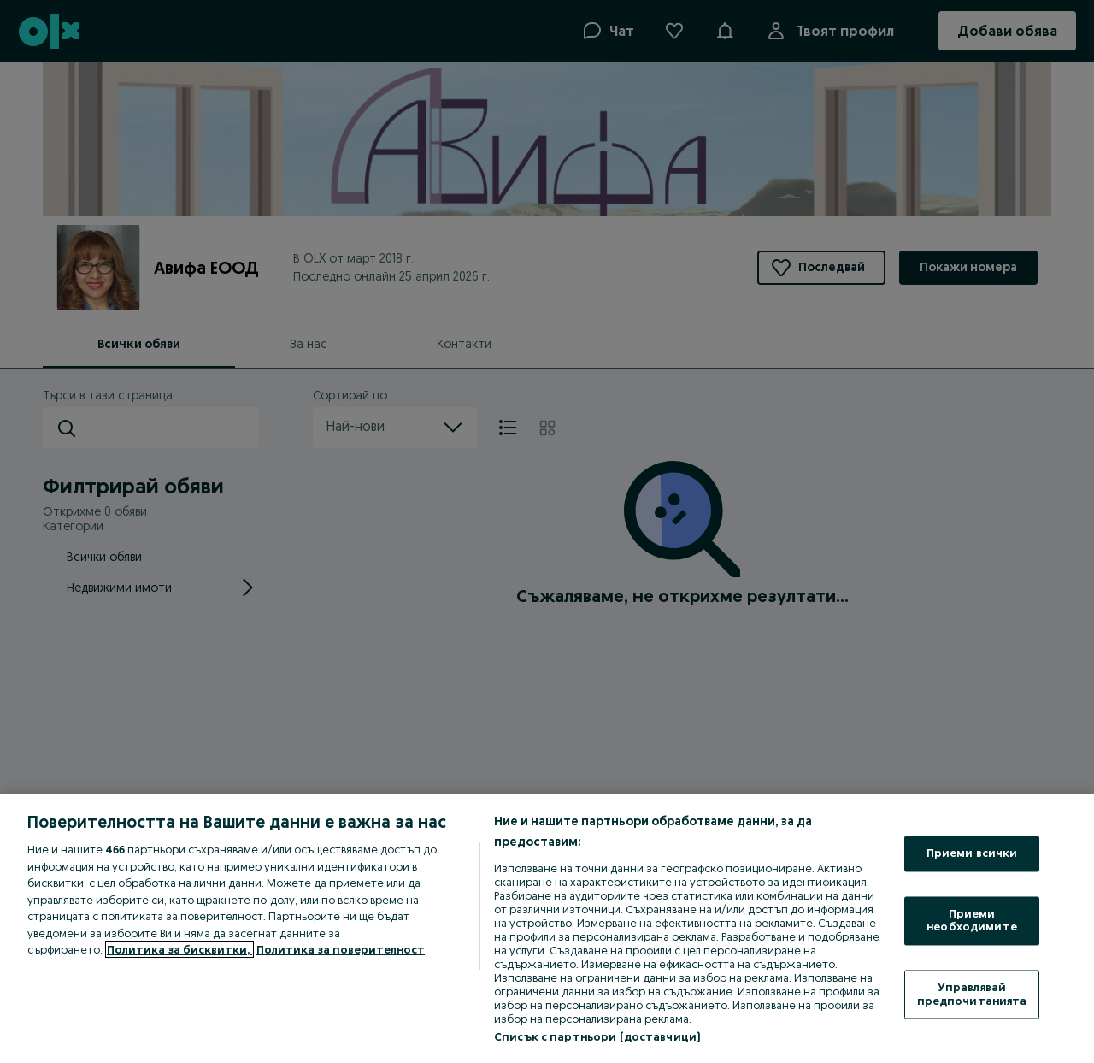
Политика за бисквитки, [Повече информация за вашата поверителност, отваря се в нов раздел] (179, 949)
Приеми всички (972, 853)
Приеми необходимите (971, 920)
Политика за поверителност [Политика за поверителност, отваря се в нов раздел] (340, 949)
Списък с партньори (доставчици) (597, 1036)
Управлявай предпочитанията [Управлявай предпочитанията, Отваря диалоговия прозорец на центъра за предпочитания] (972, 993)
